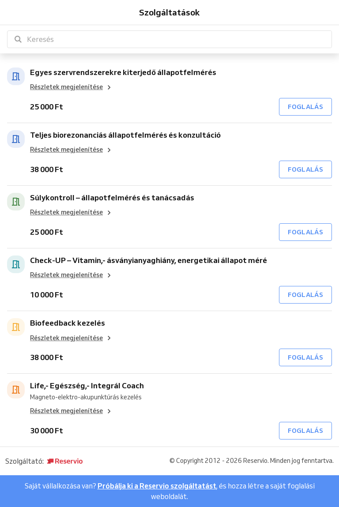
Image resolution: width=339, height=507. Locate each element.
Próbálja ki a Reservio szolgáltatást (157, 485)
